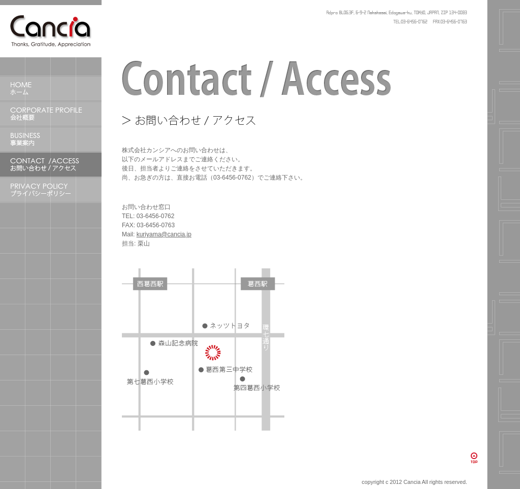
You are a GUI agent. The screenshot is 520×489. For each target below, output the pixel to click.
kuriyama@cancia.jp (164, 234)
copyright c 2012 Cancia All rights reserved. (414, 482)
